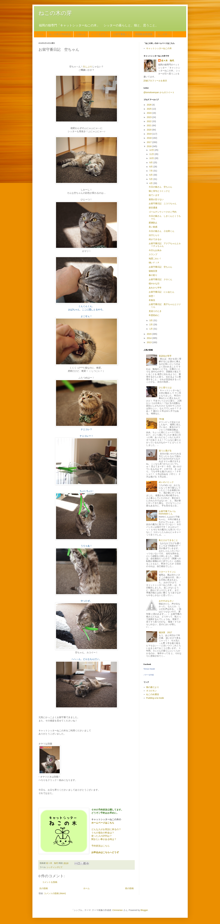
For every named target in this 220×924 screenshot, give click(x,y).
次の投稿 (43, 888)
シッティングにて (55, 867)
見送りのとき (155, 311)
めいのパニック (166, 482)
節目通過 (153, 207)
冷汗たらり (154, 235)
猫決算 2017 (165, 632)
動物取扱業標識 (143, 34)
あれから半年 (155, 287)
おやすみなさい (166, 601)
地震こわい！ (155, 258)
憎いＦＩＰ (154, 262)
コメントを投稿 (49, 882)
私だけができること (168, 540)
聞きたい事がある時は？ (103, 839)
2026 (149, 104)
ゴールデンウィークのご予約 (162, 212)
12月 (151, 150)
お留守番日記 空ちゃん (160, 267)
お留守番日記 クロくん (160, 279)
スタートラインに (167, 572)
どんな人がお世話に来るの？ (106, 829)
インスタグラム (99, 34)
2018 (149, 138)
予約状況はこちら (100, 845)
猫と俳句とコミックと (159, 191)
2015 (149, 334)
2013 (149, 342)
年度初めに (154, 315)
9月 (151, 162)
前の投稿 (129, 888)
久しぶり (87, 66)
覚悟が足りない (156, 199)
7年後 (161, 419)
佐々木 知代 (167, 60)
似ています (154, 195)
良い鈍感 (153, 227)
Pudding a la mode (155, 698)
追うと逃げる (165, 450)
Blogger (144, 910)
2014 (149, 338)
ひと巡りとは (165, 387)
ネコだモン (151, 690)
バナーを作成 (149, 675)
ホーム (40, 34)
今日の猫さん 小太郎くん (161, 231)
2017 (149, 142)
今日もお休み (155, 250)
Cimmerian (117, 910)
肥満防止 (153, 222)
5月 (151, 179)
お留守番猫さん (121, 34)
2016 (149, 146)
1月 (151, 329)
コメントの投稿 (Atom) (55, 893)
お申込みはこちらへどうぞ (105, 852)
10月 (151, 158)
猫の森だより (152, 687)
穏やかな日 (154, 283)
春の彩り (153, 275)
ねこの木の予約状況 (60, 34)
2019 (149, 134)
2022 (149, 121)
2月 (151, 324)
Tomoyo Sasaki (149, 669)
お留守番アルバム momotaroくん (168, 512)
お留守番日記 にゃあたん (161, 292)
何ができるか (155, 239)
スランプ (153, 254)
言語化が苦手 (165, 356)
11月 (151, 154)
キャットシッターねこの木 (159, 48)
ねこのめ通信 (152, 694)
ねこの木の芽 (55, 13)
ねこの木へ (164, 34)
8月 (151, 166)
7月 (151, 170)
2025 (149, 109)
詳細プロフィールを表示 (155, 80)
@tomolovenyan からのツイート (159, 92)
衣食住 (152, 300)
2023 (149, 117)
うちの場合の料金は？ (102, 832)
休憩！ (152, 296)
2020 (149, 129)
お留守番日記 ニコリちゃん (162, 203)
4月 (151, 183)
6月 (151, 175)
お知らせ (81, 34)
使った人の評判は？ (101, 836)
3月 (151, 320)
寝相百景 (153, 271)
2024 (149, 113)
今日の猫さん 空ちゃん (160, 187)
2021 (149, 125)
